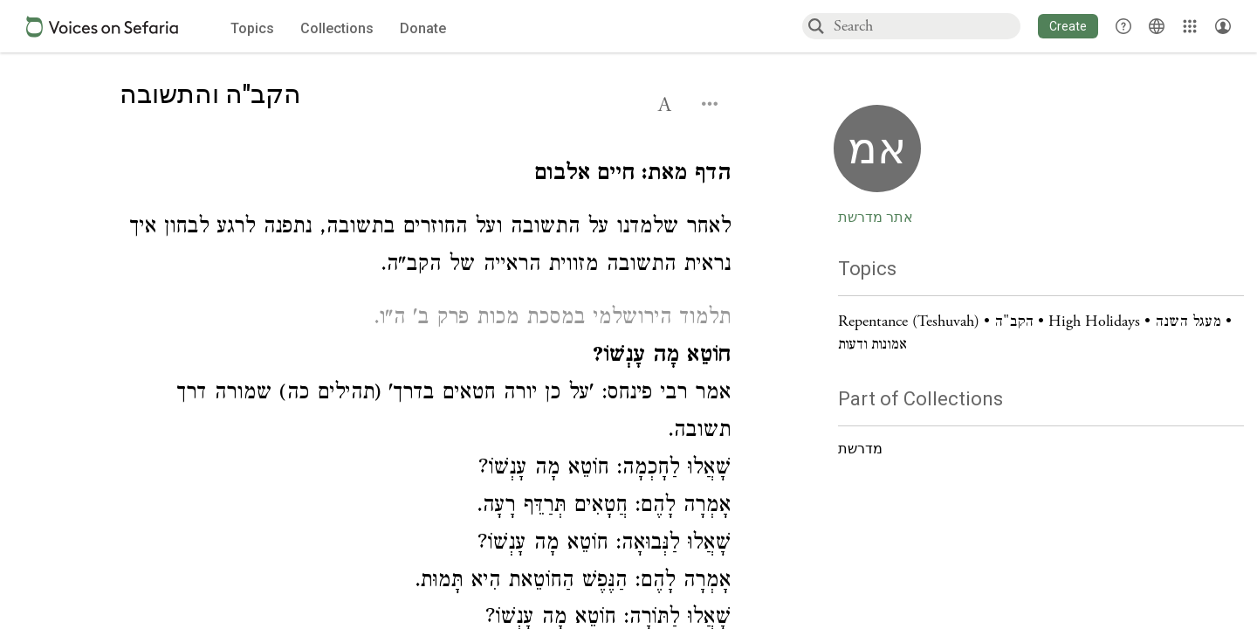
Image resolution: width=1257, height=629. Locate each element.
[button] (1068, 26)
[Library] (1190, 26)
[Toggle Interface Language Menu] (1156, 26)
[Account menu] (1223, 26)
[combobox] (926, 26)
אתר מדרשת (875, 217)
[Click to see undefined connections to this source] (425, 176)
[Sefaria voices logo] (102, 27)
